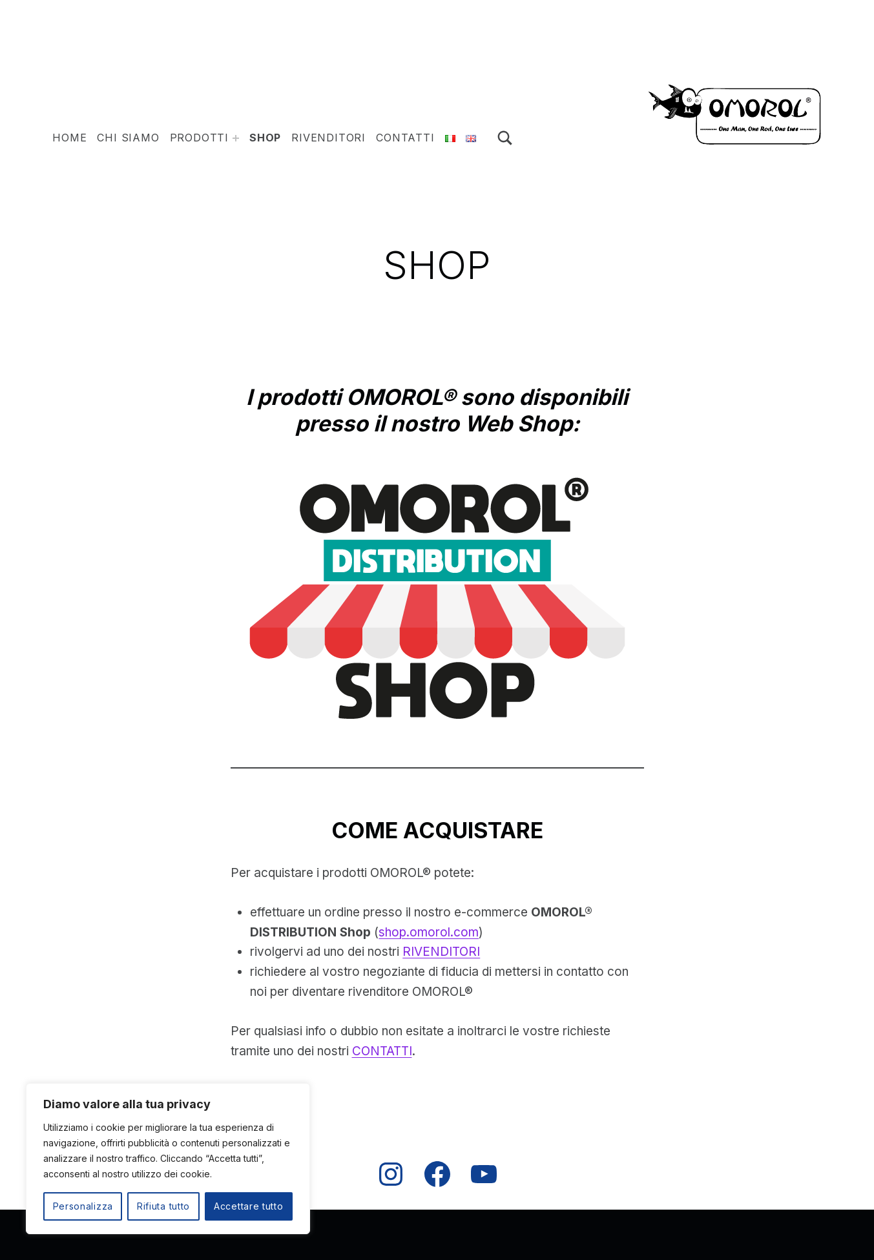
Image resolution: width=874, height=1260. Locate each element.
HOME (69, 137)
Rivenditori (328, 137)
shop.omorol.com (429, 932)
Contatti (405, 137)
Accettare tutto (249, 1206)
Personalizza (83, 1206)
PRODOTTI (199, 137)
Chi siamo (128, 137)
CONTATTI (382, 1051)
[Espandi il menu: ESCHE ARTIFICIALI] (236, 138)
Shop (265, 137)
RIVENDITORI (441, 951)
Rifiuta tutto (163, 1206)
